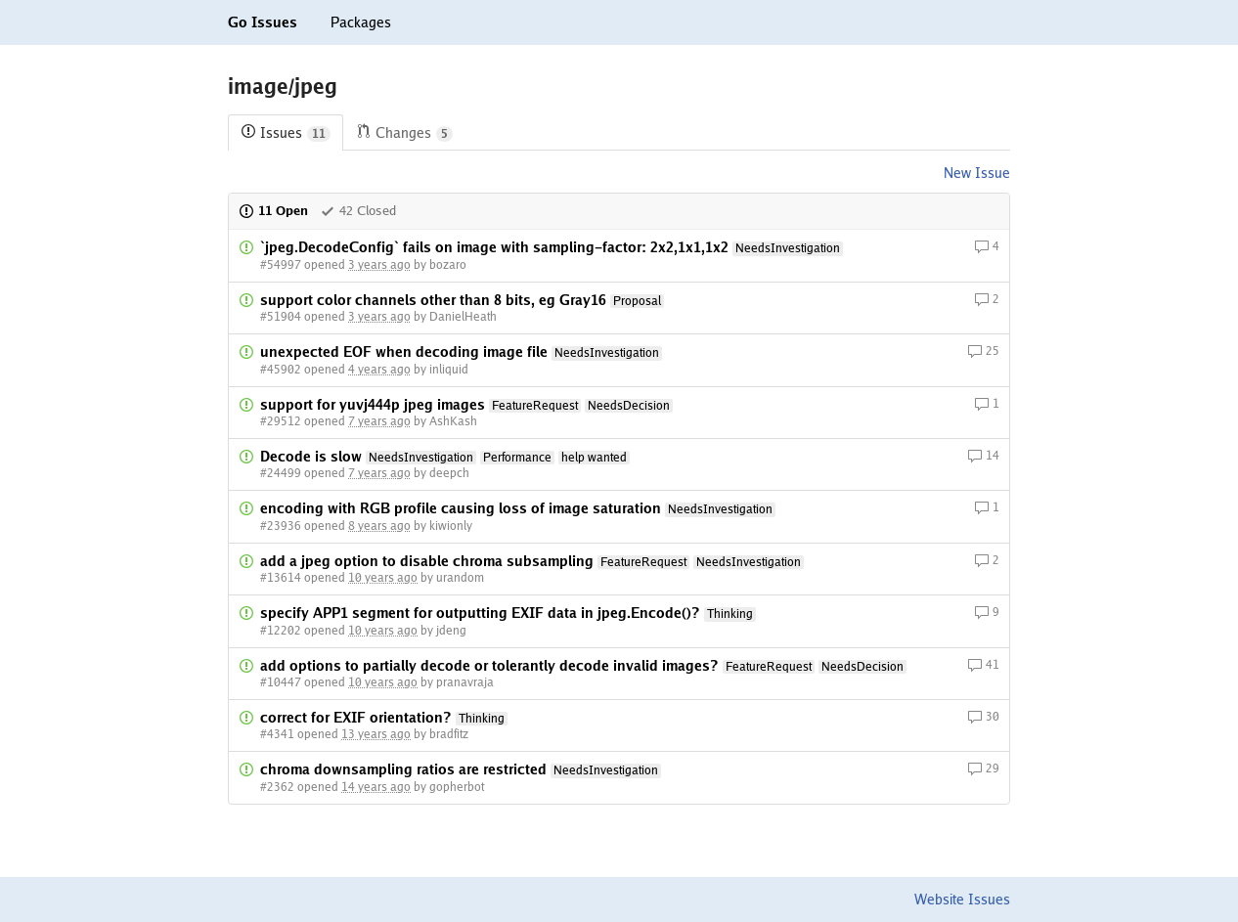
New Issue (977, 173)
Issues (286, 133)
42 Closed (358, 210)
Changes (404, 133)
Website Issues (962, 899)
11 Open (273, 210)
